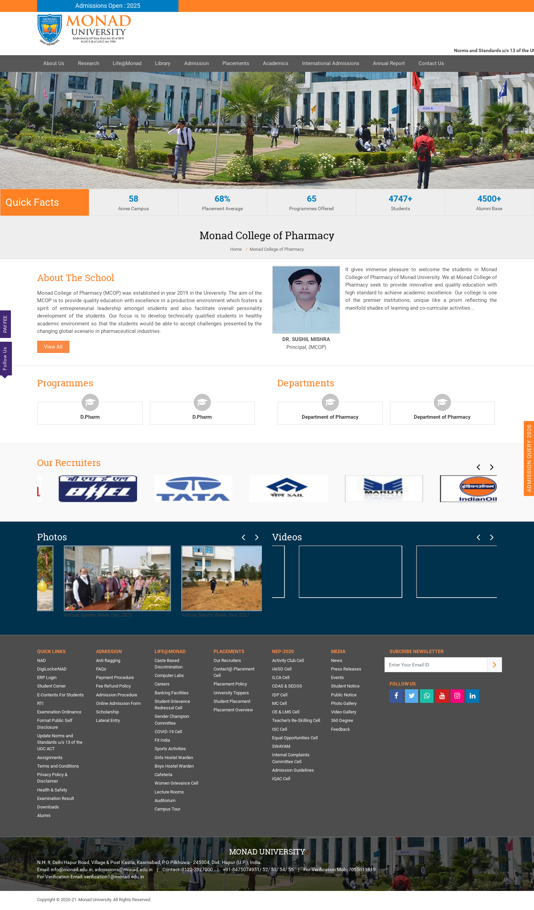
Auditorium (165, 802)
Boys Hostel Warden (174, 767)
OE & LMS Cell (285, 712)
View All (53, 347)
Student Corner (51, 686)
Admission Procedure (116, 695)
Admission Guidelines (293, 771)
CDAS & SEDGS (287, 686)
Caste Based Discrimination (169, 664)
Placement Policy (230, 684)
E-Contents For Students (60, 695)
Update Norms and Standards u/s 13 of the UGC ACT (59, 743)
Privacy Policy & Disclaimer (52, 779)
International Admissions (340, 64)
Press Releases (346, 669)
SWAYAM (281, 747)
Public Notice (344, 695)
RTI (40, 704)
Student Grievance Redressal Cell (172, 705)
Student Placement (232, 702)
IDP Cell (279, 695)
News (336, 660)
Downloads (48, 808)
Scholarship (107, 712)
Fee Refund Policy (113, 686)
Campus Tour (167, 810)
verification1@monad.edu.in (114, 878)
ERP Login (47, 677)
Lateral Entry (108, 721)
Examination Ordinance (59, 712)
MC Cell (279, 704)
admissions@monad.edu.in (124, 871)
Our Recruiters (227, 660)
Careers (162, 684)
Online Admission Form (118, 704)
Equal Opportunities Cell (295, 738)
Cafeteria (163, 775)
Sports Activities (170, 750)
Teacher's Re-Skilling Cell (296, 721)
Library (167, 64)
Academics (284, 64)
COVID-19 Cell (168, 732)
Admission (202, 64)
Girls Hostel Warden (174, 758)
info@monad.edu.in (72, 871)
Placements (243, 64)
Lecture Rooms (169, 793)
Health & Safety (52, 791)
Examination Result (55, 800)
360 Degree (342, 721)
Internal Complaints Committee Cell (291, 760)
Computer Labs (169, 675)
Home (236, 249)
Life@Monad (130, 64)
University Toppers (231, 693)
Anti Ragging (108, 660)
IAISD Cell (282, 669)
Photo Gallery (344, 704)
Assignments (50, 758)
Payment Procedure (115, 677)
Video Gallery (343, 712)
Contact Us (444, 64)
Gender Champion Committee (172, 721)
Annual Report (400, 64)
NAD (41, 660)
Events (337, 677)
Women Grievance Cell (176, 784)
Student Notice (345, 686)
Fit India (162, 741)
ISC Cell (279, 729)
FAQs (101, 669)
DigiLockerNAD (52, 669)
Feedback (340, 729)
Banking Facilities (172, 693)
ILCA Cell (280, 677)
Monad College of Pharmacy (277, 249)
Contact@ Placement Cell (234, 673)
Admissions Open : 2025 (107, 6)
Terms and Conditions (58, 767)
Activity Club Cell (288, 660)
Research (90, 64)
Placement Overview (233, 710)
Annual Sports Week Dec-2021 (90, 582)
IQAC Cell (281, 780)
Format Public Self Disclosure (55, 725)
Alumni (43, 817)
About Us (54, 64)
